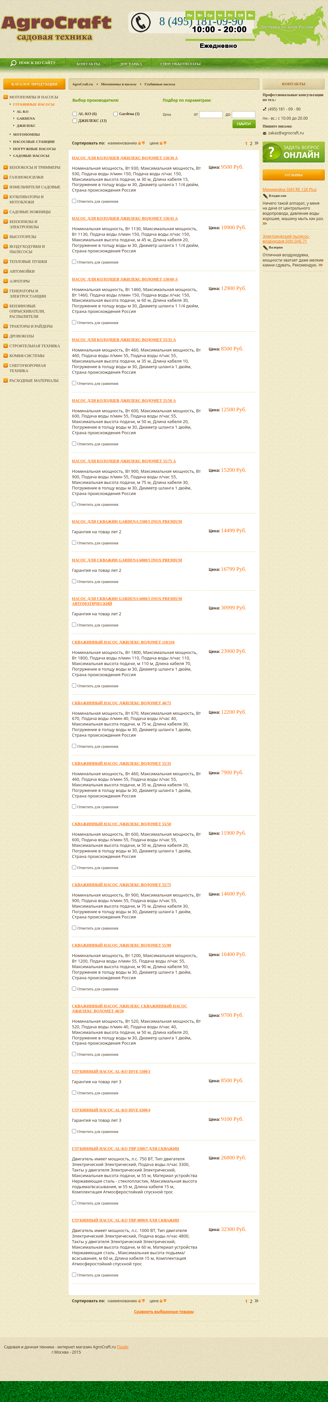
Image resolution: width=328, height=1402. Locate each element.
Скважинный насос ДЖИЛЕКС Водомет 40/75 (121, 703)
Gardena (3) (129, 113)
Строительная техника (34, 346)
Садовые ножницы (30, 212)
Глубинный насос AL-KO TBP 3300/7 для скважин (125, 1148)
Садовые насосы (31, 156)
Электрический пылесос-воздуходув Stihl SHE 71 (286, 239)
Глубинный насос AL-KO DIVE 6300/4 (111, 1110)
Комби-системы (26, 355)
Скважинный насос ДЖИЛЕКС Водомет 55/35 (121, 763)
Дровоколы (21, 336)
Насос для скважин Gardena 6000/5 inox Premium (127, 560)
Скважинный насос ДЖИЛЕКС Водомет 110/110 (123, 642)
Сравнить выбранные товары (164, 1311)
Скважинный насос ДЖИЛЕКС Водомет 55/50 (121, 824)
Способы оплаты (180, 63)
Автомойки (22, 271)
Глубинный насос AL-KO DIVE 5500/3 (111, 1071)
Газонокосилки (26, 177)
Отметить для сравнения (97, 201)
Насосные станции (34, 142)
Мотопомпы (26, 134)
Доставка (131, 63)
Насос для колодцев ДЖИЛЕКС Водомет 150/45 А (125, 218)
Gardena (26, 118)
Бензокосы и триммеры (34, 167)
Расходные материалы (34, 380)
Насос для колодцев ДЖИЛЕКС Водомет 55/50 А (124, 400)
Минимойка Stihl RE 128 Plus (290, 189)
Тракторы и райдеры (31, 326)
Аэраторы (19, 281)
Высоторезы (22, 236)
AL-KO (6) (87, 113)
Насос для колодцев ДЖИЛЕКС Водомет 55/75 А (124, 461)
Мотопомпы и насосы (118, 84)
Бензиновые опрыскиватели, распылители (27, 311)
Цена (167, 114)
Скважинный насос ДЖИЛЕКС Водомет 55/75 (121, 884)
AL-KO (22, 111)
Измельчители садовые (34, 187)
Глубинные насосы (34, 104)
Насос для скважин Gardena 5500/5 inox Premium (127, 521)
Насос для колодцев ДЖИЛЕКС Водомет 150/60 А (125, 279)
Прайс (123, 1347)
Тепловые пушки (28, 261)
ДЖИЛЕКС (26, 126)
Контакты (88, 63)
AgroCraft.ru (82, 84)
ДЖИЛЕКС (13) (92, 120)
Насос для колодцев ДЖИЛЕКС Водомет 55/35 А (124, 339)
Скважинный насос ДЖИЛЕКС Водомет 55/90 (121, 945)
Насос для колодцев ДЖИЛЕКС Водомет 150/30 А (125, 158)
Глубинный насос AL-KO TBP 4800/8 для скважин (125, 1220)
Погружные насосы (34, 149)
